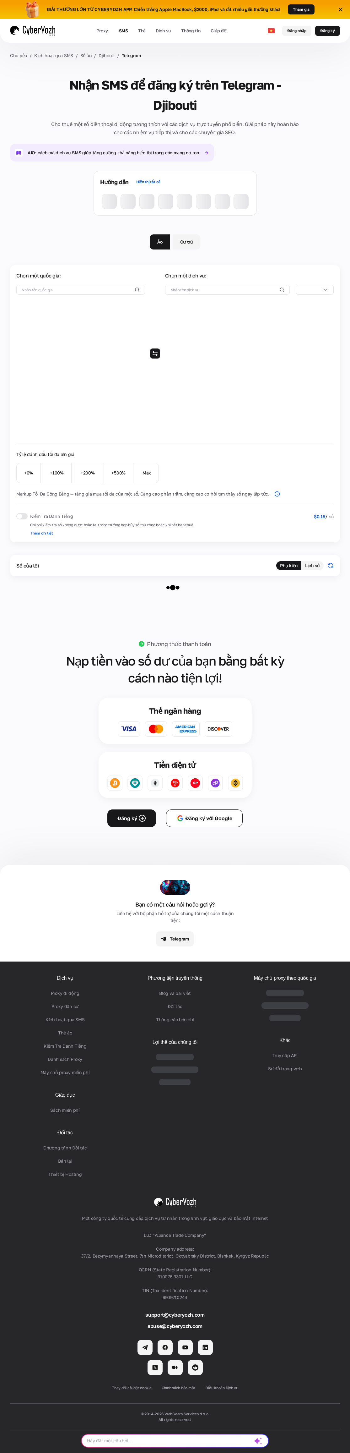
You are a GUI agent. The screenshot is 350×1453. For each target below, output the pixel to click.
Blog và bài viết (175, 993)
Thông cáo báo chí (175, 1019)
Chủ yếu (18, 55)
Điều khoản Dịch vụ (221, 1387)
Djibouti (107, 55)
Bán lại (65, 1161)
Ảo (159, 241)
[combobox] (315, 290)
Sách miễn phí (64, 1110)
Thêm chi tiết (41, 533)
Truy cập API (285, 1055)
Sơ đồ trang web (285, 1068)
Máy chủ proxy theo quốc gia (285, 978)
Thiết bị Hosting (65, 1174)
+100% (57, 472)
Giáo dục (65, 1095)
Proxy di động (65, 993)
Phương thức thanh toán (179, 643)
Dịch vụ (163, 30)
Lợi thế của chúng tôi (175, 1042)
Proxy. (102, 30)
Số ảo (86, 55)
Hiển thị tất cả (148, 181)
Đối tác (65, 1132)
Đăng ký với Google (204, 818)
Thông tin (190, 30)
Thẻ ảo (65, 1032)
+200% (88, 472)
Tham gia (301, 9)
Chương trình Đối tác (65, 1147)
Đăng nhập (296, 30)
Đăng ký (327, 30)
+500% (118, 472)
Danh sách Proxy (65, 1059)
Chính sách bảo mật (179, 1387)
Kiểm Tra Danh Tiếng (65, 1046)
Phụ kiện (289, 565)
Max (147, 472)
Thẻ (142, 30)
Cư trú (186, 241)
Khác (284, 1040)
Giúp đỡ (219, 30)
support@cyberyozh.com (174, 1315)
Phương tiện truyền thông (175, 978)
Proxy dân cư (64, 1006)
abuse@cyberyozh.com (175, 1326)
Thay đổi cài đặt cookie (131, 1387)
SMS (123, 30)
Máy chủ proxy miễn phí (65, 1072)
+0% (28, 472)
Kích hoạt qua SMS (53, 55)
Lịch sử (312, 565)
